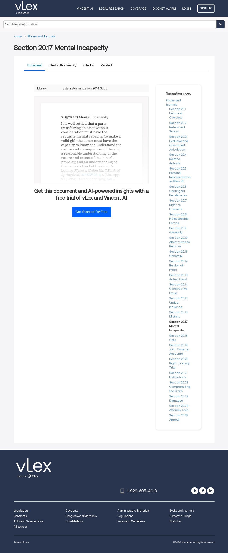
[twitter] (194, 490)
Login (186, 8)
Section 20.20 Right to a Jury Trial (179, 363)
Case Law (72, 510)
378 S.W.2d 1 (90, 174)
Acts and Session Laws (28, 521)
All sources (20, 526)
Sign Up (206, 8)
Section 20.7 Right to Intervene (178, 205)
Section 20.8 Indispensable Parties (178, 219)
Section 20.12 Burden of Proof (178, 265)
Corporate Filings (180, 516)
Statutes (175, 521)
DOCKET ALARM (164, 8)
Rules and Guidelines (131, 521)
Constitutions (74, 521)
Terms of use (21, 542)
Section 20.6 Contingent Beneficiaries (178, 191)
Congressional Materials (81, 516)
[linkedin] (210, 490)
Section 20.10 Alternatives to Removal (179, 242)
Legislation (21, 510)
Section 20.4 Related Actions (178, 159)
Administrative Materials (133, 510)
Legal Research (111, 8)
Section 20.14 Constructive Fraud (178, 289)
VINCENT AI (85, 8)
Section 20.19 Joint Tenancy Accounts (179, 349)
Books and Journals (181, 510)
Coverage (138, 8)
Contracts (20, 516)
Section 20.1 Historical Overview (177, 113)
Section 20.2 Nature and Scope (177, 127)
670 (109, 179)
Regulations (125, 516)
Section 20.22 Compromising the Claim (179, 387)
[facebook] (202, 490)
